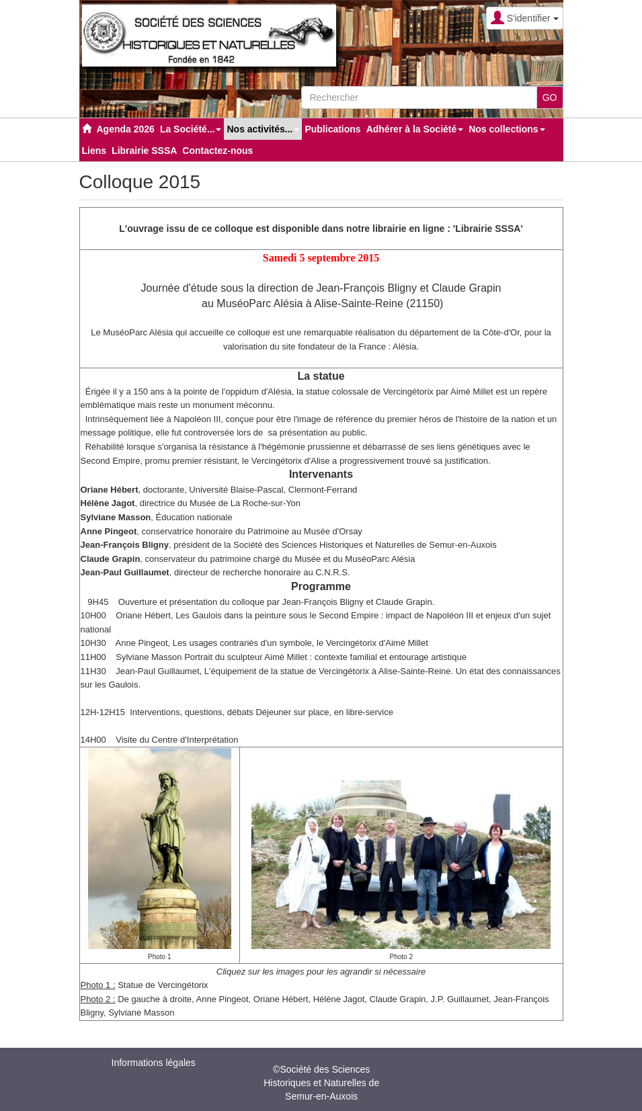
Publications (332, 129)
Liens (94, 150)
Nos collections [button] (507, 129)
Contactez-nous (217, 150)
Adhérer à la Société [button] (415, 129)
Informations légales (154, 1062)
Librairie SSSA (144, 150)
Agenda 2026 (126, 129)
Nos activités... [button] (263, 129)
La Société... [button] (191, 129)
